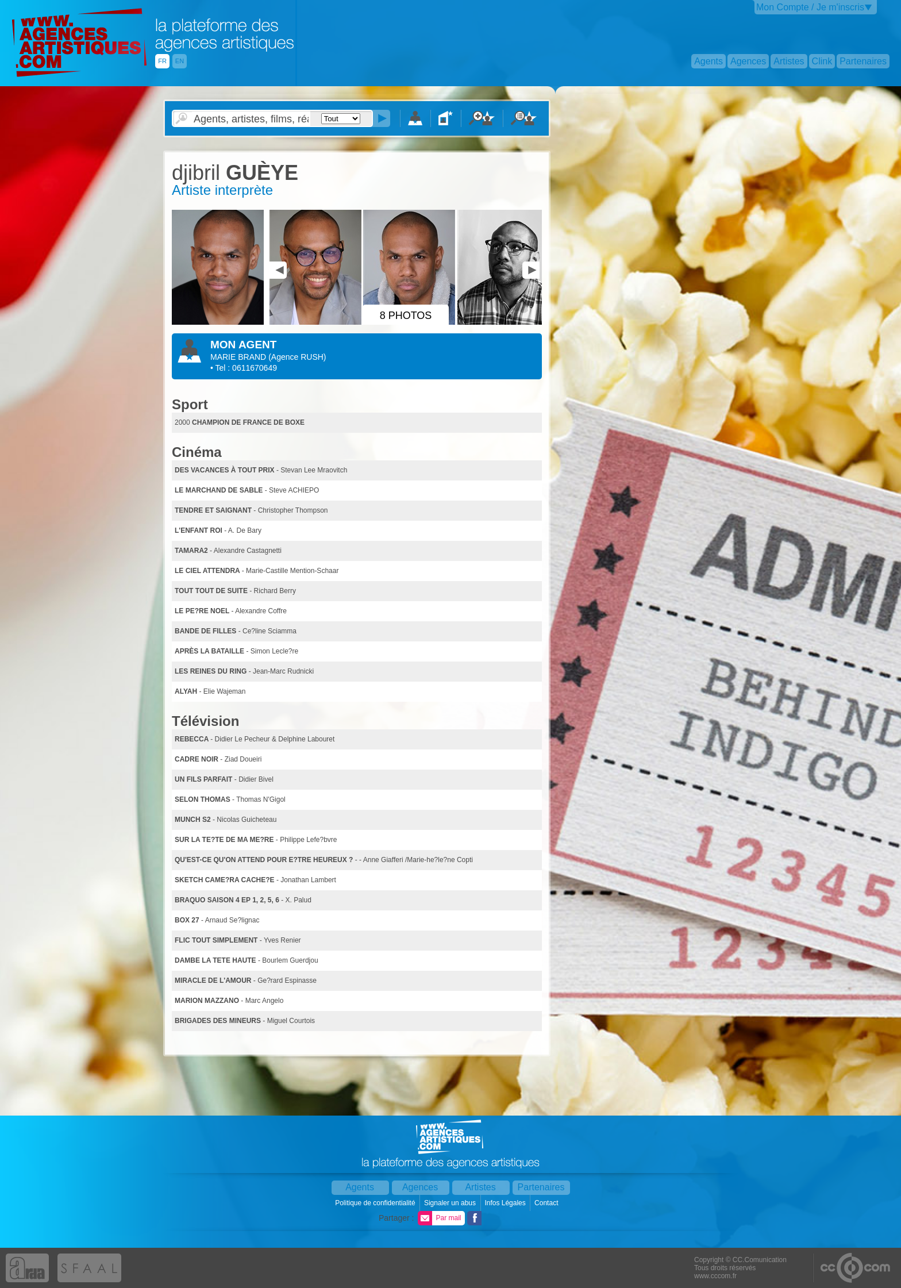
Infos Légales (505, 1203)
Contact (547, 1203)
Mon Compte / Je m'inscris (810, 7)
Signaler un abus (451, 1203)
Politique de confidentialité (376, 1203)
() (297, 357)
